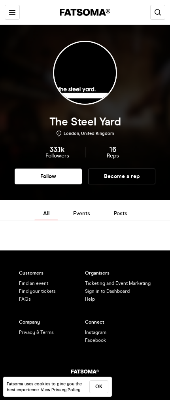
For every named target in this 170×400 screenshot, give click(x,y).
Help (90, 299)
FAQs (25, 299)
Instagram (95, 332)
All (46, 213)
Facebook (95, 340)
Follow (48, 176)
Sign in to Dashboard (107, 291)
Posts (120, 213)
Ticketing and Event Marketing (118, 283)
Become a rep (122, 176)
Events (81, 213)
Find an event (33, 283)
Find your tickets (37, 291)
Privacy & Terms (36, 332)
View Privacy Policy (60, 389)
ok (98, 386)
